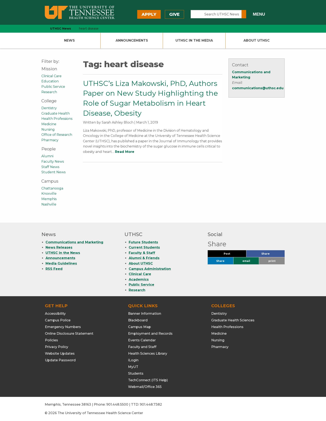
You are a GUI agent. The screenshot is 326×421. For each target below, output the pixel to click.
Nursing (48, 129)
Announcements (132, 40)
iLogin (133, 360)
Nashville (48, 204)
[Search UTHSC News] (216, 14)
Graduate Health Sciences (232, 320)
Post (232, 254)
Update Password (60, 360)
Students (135, 373)
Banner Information (144, 314)
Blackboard (138, 320)
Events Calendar (142, 340)
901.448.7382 (151, 404)
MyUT (133, 367)
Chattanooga (52, 188)
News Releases (59, 247)
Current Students (144, 247)
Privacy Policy (56, 347)
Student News (53, 172)
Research (49, 92)
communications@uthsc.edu (258, 88)
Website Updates (60, 353)
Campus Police (57, 320)
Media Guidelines (61, 263)
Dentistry (49, 108)
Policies (51, 340)
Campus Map (139, 327)
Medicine (48, 124)
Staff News (50, 167)
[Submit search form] (244, 14)
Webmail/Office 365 (145, 387)
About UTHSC (256, 40)
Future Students (143, 242)
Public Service (53, 87)
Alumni (47, 156)
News (69, 40)
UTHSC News (60, 28)
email (246, 261)
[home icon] (40, 28)
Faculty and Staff (142, 347)
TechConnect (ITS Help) (148, 380)
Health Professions (56, 119)
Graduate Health (55, 113)
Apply (149, 14)
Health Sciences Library (147, 353)
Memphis (49, 199)
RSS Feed (54, 269)
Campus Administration (150, 269)
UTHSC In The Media (194, 40)
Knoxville (49, 194)
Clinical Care (51, 76)
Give (174, 14)
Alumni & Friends (144, 258)
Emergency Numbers (63, 327)
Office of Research (56, 135)
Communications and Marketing (74, 242)
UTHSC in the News (63, 253)
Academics (139, 279)
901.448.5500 (117, 404)
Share (272, 254)
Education (50, 81)
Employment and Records (150, 334)
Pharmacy (49, 140)
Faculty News (52, 161)
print (271, 261)
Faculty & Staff (142, 253)
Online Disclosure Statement (69, 334)
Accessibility (55, 314)
